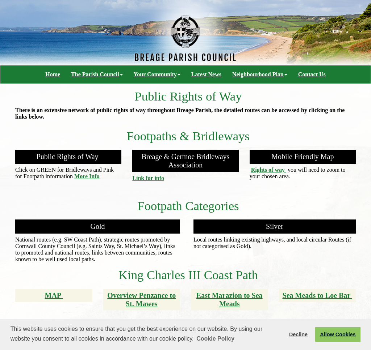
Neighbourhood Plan (259, 74)
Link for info (148, 178)
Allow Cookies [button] (337, 334)
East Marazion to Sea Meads (229, 299)
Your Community (157, 74)
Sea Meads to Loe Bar (317, 295)
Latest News (206, 74)
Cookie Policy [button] (215, 339)
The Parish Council (96, 74)
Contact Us (312, 74)
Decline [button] (298, 334)
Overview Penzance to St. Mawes (141, 299)
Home (52, 74)
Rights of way (268, 170)
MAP (54, 295)
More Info (86, 176)
